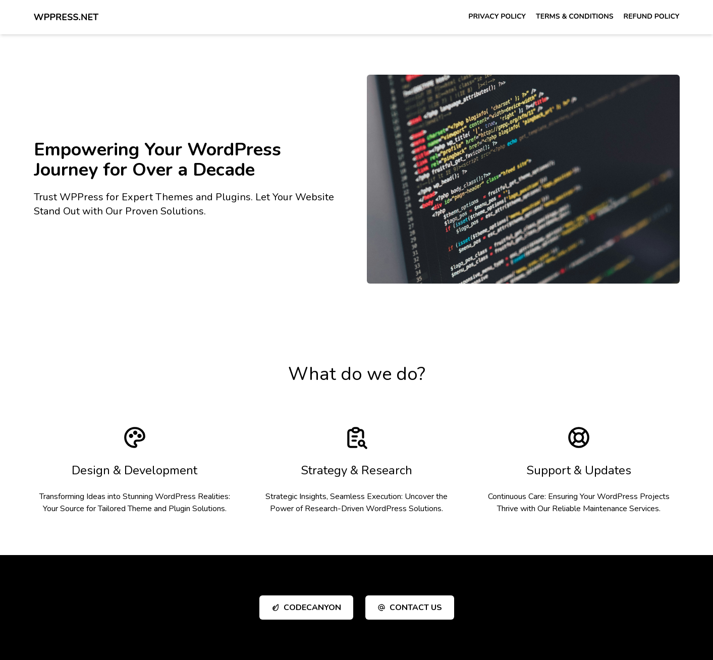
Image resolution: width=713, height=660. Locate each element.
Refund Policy (652, 16)
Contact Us (409, 607)
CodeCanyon (306, 607)
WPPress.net (66, 17)
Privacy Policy (497, 16)
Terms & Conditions (575, 16)
